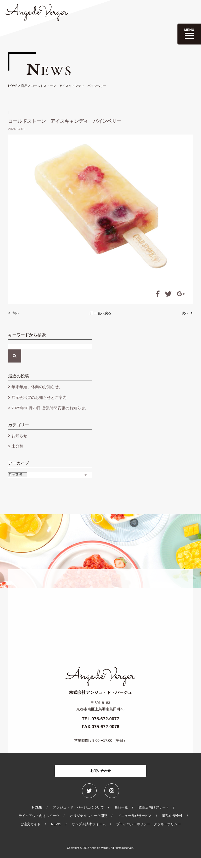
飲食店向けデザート (153, 807)
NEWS (56, 824)
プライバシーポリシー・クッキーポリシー (148, 824)
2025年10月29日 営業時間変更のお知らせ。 (50, 408)
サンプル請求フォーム (89, 824)
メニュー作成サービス (135, 816)
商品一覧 (121, 807)
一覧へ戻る (100, 313)
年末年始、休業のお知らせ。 (37, 387)
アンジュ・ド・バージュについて (78, 807)
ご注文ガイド (30, 824)
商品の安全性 (172, 816)
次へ (187, 313)
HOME (13, 86)
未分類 (17, 446)
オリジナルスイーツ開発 (88, 816)
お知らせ (19, 435)
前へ (13, 313)
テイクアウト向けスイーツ (39, 816)
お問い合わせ (100, 771)
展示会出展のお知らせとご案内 (39, 397)
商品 (24, 86)
